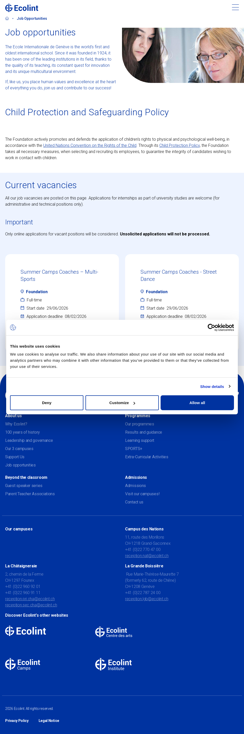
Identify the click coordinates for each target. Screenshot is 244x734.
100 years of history (22, 432)
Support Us (14, 456)
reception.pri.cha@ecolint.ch (30, 598)
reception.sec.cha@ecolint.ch (31, 605)
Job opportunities (20, 465)
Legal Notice (49, 721)
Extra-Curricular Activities (146, 456)
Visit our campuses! (142, 493)
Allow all (197, 403)
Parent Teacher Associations (30, 493)
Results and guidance (143, 432)
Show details (212, 386)
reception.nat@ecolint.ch (147, 555)
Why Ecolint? (16, 424)
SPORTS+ (133, 448)
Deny (46, 403)
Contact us (134, 502)
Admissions (135, 485)
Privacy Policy (17, 721)
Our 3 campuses (19, 448)
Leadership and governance (29, 440)
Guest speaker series (23, 485)
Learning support (139, 440)
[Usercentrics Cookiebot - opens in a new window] (211, 327)
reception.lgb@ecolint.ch (146, 598)
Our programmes (139, 424)
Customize (122, 403)
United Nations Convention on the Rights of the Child (89, 145)
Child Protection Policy (179, 145)
